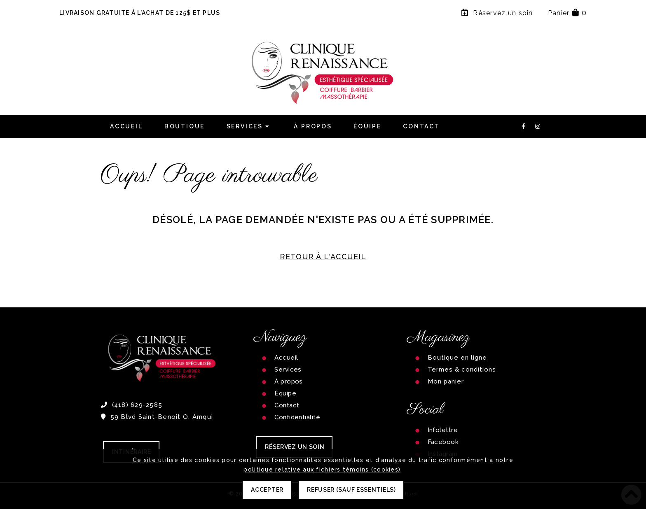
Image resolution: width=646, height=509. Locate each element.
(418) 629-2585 (131, 405)
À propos (313, 126)
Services (250, 126)
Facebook (443, 442)
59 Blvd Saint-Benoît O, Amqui (157, 417)
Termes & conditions (462, 369)
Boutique (184, 126)
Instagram (443, 454)
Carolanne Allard (394, 494)
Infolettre (443, 430)
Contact (421, 126)
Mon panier (446, 381)
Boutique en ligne (457, 357)
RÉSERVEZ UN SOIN (294, 447)
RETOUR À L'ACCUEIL (323, 256)
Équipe (367, 126)
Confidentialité (297, 417)
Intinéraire (131, 452)
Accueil (126, 126)
